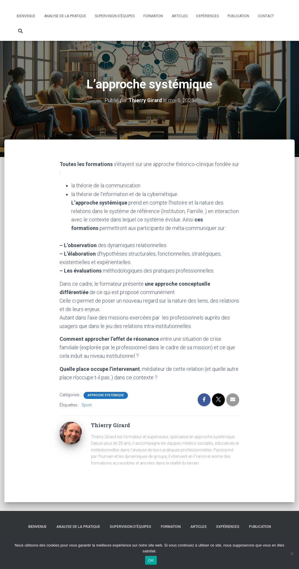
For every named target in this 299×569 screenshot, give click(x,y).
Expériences (207, 16)
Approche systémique (106, 395)
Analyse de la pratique (65, 16)
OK (151, 560)
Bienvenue (26, 16)
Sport (86, 404)
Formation (153, 16)
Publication (238, 16)
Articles (179, 16)
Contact (266, 16)
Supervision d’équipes (115, 16)
